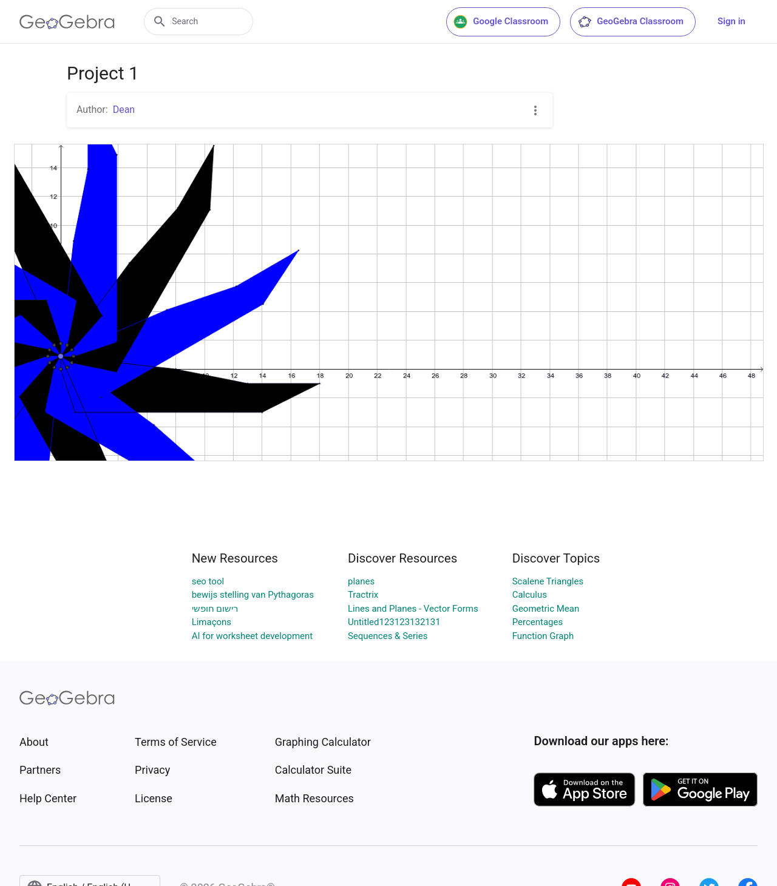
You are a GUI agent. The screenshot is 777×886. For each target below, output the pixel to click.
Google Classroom (500, 22)
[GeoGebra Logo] (67, 22)
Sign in (731, 21)
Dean (124, 109)
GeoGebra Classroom (630, 22)
